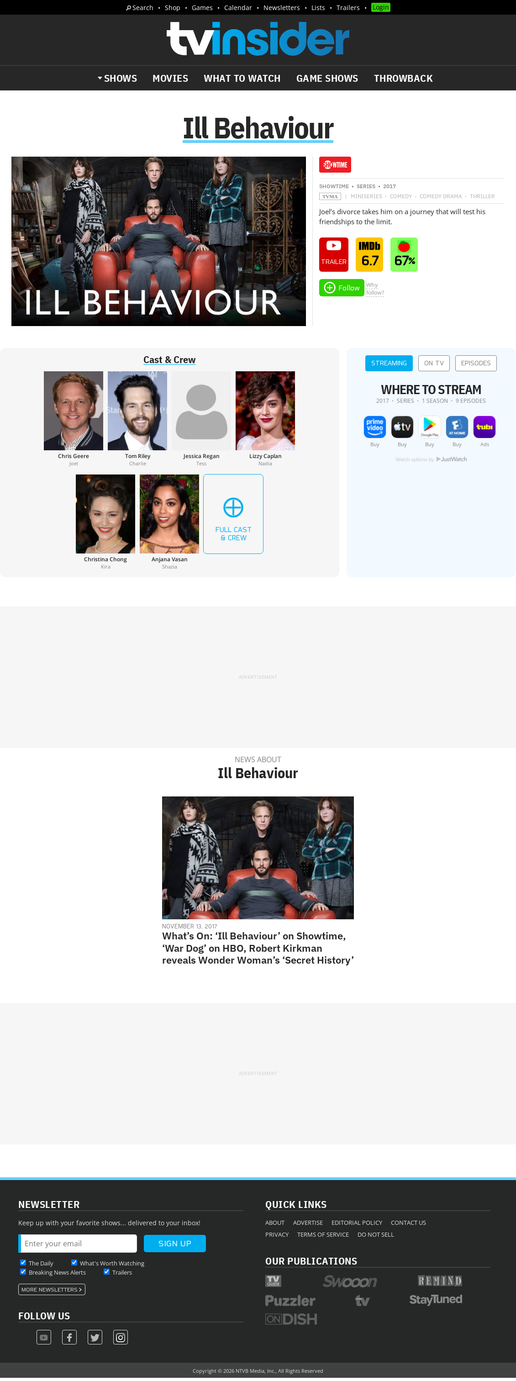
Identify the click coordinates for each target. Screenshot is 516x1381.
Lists (318, 7)
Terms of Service (323, 1237)
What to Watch (242, 78)
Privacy (277, 1237)
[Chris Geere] (73, 422)
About (274, 1226)
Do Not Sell (376, 1237)
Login (381, 7)
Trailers (348, 7)
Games (202, 7)
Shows (120, 78)
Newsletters (281, 7)
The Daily (41, 1266)
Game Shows (327, 78)
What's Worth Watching (112, 1266)
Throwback (403, 78)
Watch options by (431, 462)
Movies (170, 78)
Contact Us (408, 1226)
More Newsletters (49, 1293)
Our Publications (311, 1263)
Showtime (334, 189)
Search (142, 7)
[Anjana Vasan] (169, 525)
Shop (172, 7)
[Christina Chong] (105, 525)
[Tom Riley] (137, 422)
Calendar (238, 7)
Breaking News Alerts (57, 1275)
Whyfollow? (375, 292)
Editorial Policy (357, 1226)
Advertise (308, 1226)
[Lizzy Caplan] (265, 422)
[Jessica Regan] (201, 422)
